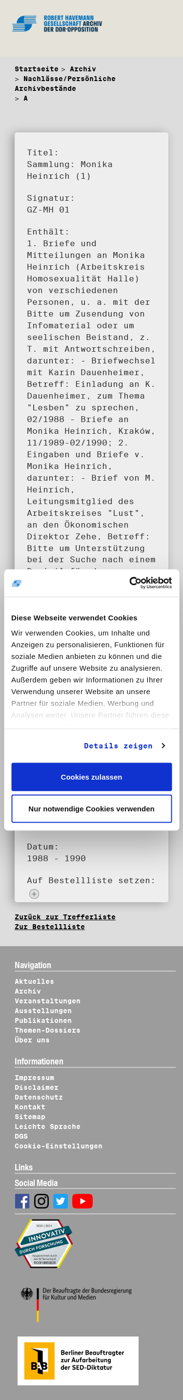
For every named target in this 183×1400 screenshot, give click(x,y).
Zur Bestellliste (50, 927)
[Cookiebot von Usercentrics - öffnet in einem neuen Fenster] (130, 583)
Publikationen (43, 1020)
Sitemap (30, 1117)
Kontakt (30, 1107)
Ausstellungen (43, 1011)
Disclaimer (37, 1087)
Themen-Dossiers (48, 1030)
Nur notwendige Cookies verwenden (91, 809)
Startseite (37, 69)
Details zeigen (118, 746)
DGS (21, 1136)
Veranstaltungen (48, 1001)
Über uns (32, 1040)
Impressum (34, 1078)
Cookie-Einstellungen (58, 1146)
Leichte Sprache (48, 1126)
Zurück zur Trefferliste (65, 917)
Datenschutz (39, 1097)
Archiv (83, 69)
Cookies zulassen (91, 776)
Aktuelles (34, 981)
